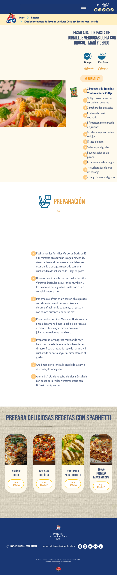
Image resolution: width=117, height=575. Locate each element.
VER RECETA (16, 483)
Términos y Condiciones (49, 560)
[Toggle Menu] (83, 7)
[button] (91, 78)
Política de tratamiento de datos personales (58, 561)
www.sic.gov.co (58, 563)
